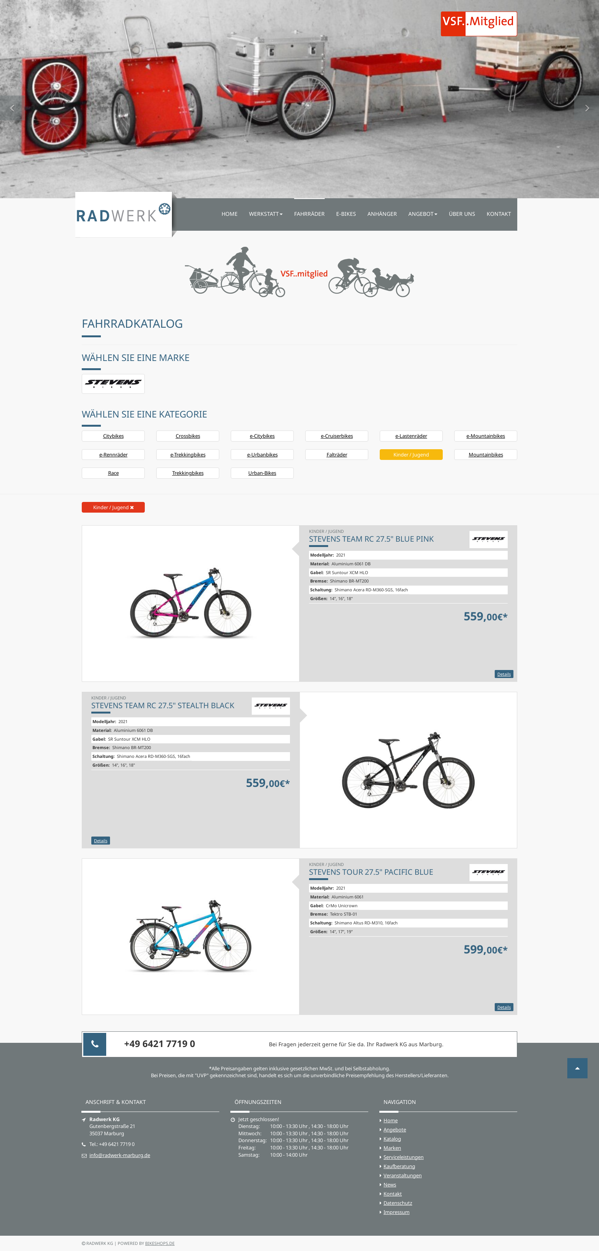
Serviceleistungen (404, 1157)
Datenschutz (398, 1202)
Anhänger (382, 213)
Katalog (392, 1138)
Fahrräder (309, 213)
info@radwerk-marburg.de (119, 1155)
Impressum (397, 1212)
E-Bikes (346, 213)
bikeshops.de (160, 1243)
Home (230, 213)
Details (504, 674)
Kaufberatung (399, 1166)
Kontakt (499, 213)
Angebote (395, 1129)
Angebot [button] (422, 213)
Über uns (462, 213)
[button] (12, 99)
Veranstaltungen (403, 1175)
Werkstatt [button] (266, 213)
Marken (392, 1147)
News (390, 1184)
